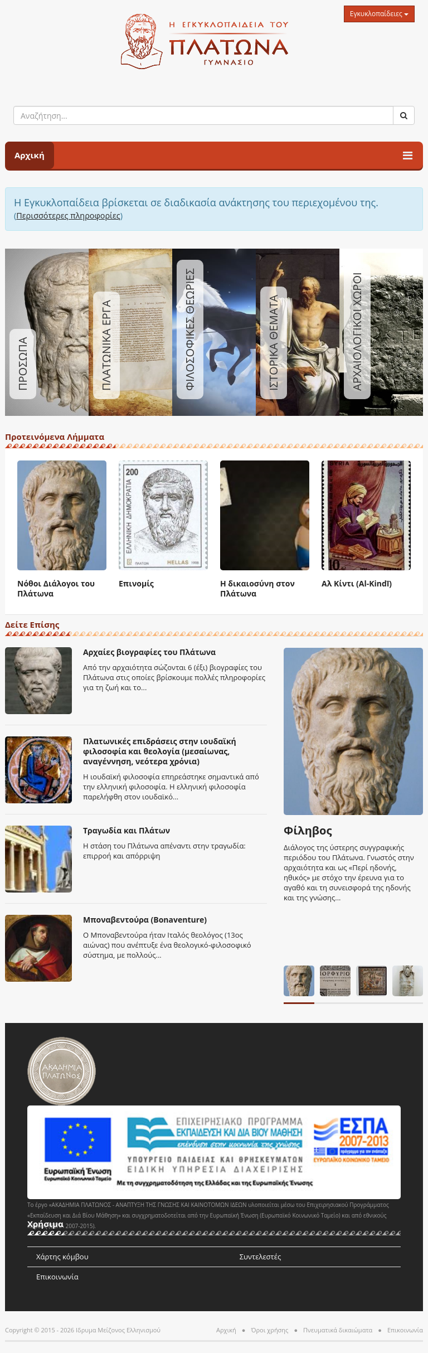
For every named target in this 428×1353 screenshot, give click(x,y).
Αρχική (29, 155)
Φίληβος (308, 830)
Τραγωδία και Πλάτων (126, 830)
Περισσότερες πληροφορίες (68, 215)
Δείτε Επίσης (32, 625)
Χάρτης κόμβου (62, 1257)
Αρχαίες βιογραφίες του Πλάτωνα (149, 652)
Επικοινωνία (57, 1277)
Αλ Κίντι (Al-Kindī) (357, 583)
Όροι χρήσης (269, 1330)
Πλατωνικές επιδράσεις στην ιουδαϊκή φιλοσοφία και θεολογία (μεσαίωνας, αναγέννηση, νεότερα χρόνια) (159, 751)
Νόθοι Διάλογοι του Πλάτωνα (56, 588)
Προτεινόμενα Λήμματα (54, 437)
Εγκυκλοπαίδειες (379, 13)
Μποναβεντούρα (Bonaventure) (145, 919)
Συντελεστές (260, 1257)
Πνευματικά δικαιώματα (337, 1330)
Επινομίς (136, 583)
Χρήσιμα (45, 1224)
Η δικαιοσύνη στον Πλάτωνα (257, 588)
